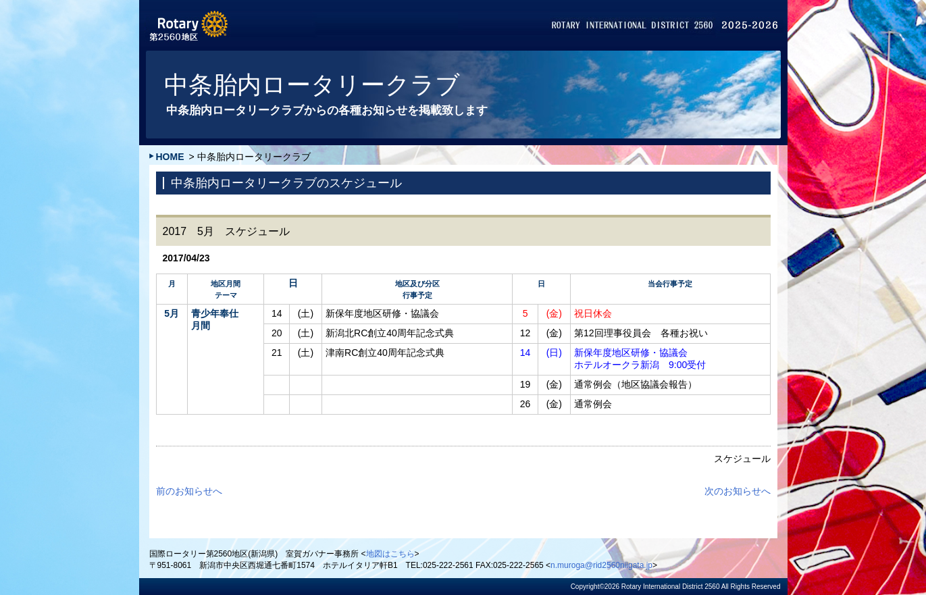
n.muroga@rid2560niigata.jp (601, 565)
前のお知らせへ (189, 491)
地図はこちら (390, 554)
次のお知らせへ (737, 491)
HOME (170, 156)
